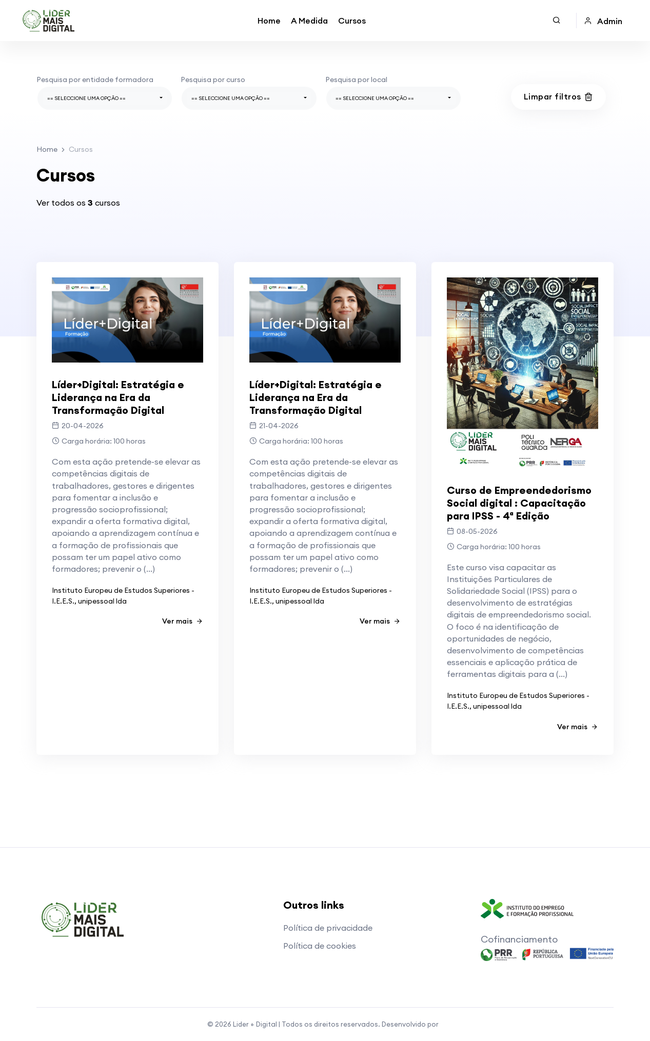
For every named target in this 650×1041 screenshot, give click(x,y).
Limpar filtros (559, 96)
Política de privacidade (327, 928)
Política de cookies (319, 945)
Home (269, 20)
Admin (603, 21)
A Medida (309, 20)
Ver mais (182, 621)
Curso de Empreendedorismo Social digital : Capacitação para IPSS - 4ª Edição (519, 503)
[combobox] (105, 98)
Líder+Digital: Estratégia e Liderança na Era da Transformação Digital (118, 397)
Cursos (352, 20)
